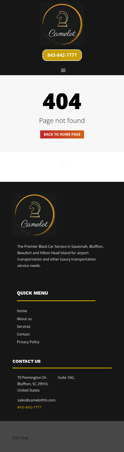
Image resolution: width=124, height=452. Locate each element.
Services (24, 326)
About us (24, 318)
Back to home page (62, 134)
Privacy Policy (28, 341)
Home (22, 310)
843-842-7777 (62, 55)
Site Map (21, 437)
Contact (23, 334)
